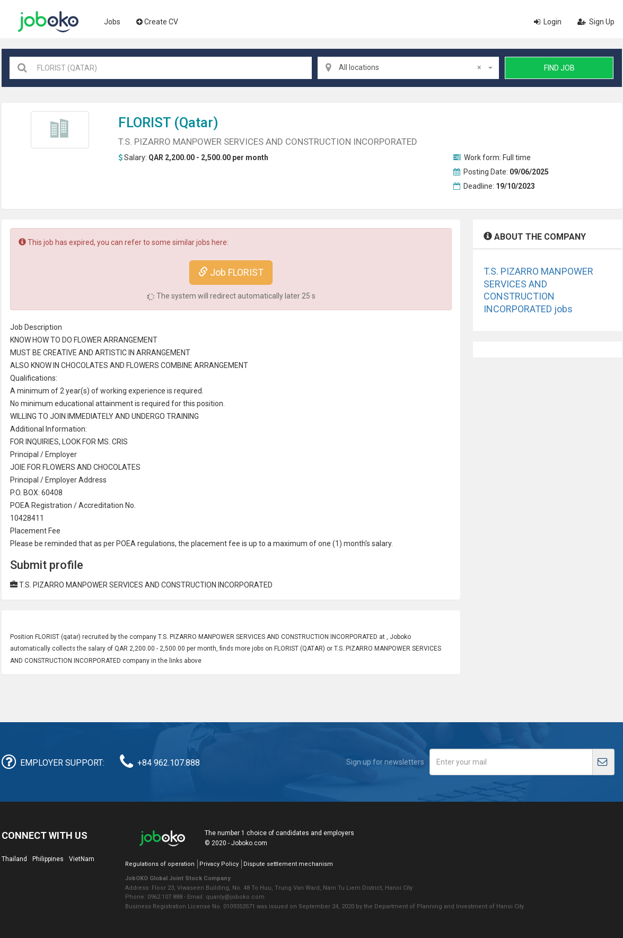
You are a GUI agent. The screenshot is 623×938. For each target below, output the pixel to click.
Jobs (112, 21)
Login (547, 21)
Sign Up (596, 21)
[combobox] (408, 68)
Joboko (48, 21)
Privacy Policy (219, 864)
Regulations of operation (160, 864)
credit (97, 505)
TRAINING (182, 416)
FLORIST (144, 122)
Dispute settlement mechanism (288, 864)
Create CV (157, 21)
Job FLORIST (231, 272)
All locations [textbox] (410, 67)
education (71, 403)
